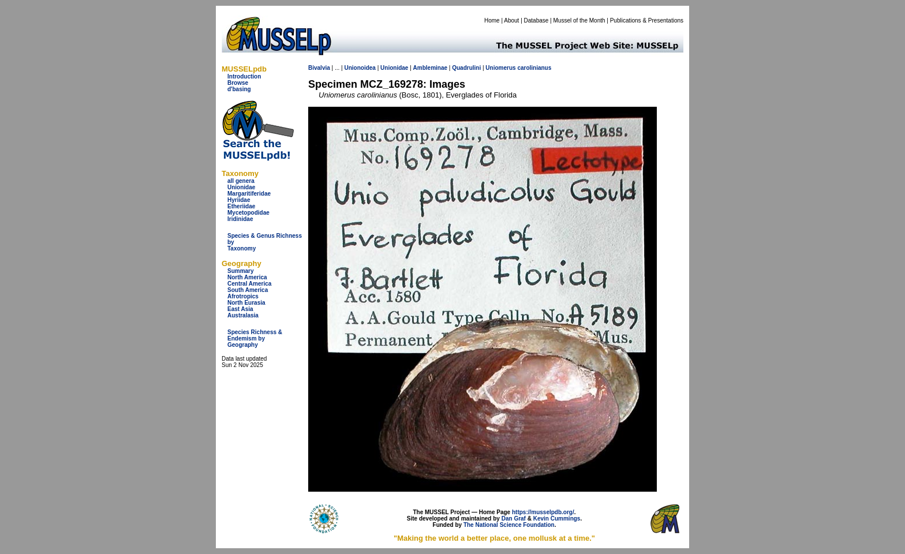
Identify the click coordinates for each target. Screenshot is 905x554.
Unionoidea (359, 68)
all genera (241, 181)
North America (247, 277)
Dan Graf (514, 518)
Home (492, 20)
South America (247, 290)
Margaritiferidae (249, 193)
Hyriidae (238, 200)
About (511, 20)
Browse (237, 83)
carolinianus (534, 68)
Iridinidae (240, 219)
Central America (249, 283)
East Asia (240, 309)
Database (536, 20)
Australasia (243, 315)
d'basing (239, 89)
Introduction (244, 76)
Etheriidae (241, 206)
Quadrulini (466, 68)
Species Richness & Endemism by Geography (254, 338)
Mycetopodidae (248, 212)
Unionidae (241, 187)
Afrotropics (243, 296)
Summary (240, 271)
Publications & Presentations (646, 20)
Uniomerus (500, 68)
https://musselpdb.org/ (543, 512)
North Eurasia (246, 303)
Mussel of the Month (579, 20)
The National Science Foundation (509, 525)
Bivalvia (319, 68)
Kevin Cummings (557, 518)
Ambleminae (430, 68)
